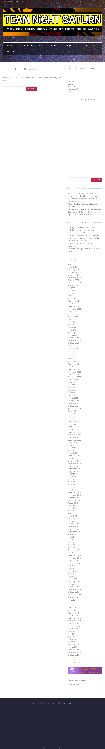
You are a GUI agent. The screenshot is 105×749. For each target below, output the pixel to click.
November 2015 (74, 589)
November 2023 (74, 340)
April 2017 (72, 545)
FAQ (79, 46)
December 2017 (74, 524)
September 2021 (74, 408)
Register (71, 81)
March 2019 (72, 484)
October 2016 (73, 560)
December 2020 (74, 432)
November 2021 (74, 403)
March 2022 (72, 393)
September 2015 (74, 594)
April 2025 (72, 296)
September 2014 (74, 626)
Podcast (55, 46)
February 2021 (73, 427)
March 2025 (72, 298)
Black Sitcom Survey (87, 227)
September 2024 (74, 314)
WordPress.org (74, 92)
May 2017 (71, 542)
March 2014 (72, 642)
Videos (42, 46)
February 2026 (73, 269)
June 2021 (72, 416)
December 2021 (74, 401)
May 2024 (71, 324)
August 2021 (73, 411)
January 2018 (73, 521)
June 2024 (72, 322)
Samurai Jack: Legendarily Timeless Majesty (84, 209)
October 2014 (73, 623)
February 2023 (73, 364)
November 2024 (74, 309)
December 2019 (74, 461)
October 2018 (73, 498)
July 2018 (71, 505)
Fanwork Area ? (74, 684)
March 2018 (72, 516)
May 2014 (71, 636)
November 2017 (74, 526)
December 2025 (74, 275)
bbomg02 (72, 243)
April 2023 (72, 359)
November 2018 (74, 495)
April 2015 (72, 608)
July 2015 (71, 600)
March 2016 (72, 579)
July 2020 (71, 445)
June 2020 (72, 448)
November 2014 (74, 621)
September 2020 (74, 440)
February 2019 (73, 487)
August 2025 (73, 285)
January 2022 (73, 398)
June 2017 (72, 539)
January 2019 (73, 490)
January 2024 (73, 335)
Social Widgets (44, 748)
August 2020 (73, 443)
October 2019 (73, 466)
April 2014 (72, 639)
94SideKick (72, 249)
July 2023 (71, 351)
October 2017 (73, 529)
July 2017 (71, 537)
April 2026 (72, 264)
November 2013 (74, 652)
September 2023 (74, 346)
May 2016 (71, 574)
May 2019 (71, 479)
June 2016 (72, 571)
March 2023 (72, 361)
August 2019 (73, 471)
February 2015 (73, 613)
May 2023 (71, 356)
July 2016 (71, 568)
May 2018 (71, 511)
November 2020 (74, 435)
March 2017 (72, 547)
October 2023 (73, 343)
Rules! (68, 46)
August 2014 (73, 629)
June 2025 (72, 290)
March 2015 (72, 610)
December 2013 (74, 649)
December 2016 (74, 555)
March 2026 (72, 267)
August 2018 (73, 503)
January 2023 (73, 366)
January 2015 (73, 615)
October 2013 (73, 655)
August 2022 (73, 380)
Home (10, 46)
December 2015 (74, 587)
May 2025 (71, 293)
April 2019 (72, 482)
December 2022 (74, 369)
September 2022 (74, 377)
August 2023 (73, 348)
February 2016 (73, 581)
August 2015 (73, 597)
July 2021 (71, 414)
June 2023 (72, 353)
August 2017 (73, 534)
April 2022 (72, 390)
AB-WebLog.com (60, 748)
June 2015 (72, 602)
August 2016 (73, 566)
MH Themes (67, 703)
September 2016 (74, 563)
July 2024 (71, 319)
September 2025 (74, 283)
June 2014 (72, 634)
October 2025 (73, 280)
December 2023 (74, 338)
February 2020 (73, 456)
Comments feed (74, 89)
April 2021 (72, 421)
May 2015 (71, 605)
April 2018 (72, 513)
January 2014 (73, 647)
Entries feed (72, 86)
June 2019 (72, 477)
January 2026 (73, 272)
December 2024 (74, 306)
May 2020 (71, 450)
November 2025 (74, 277)
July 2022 (71, 382)
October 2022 (73, 374)
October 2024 (73, 311)
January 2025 (73, 304)
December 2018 (74, 492)
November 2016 (74, 558)
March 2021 (72, 424)
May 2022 (71, 387)
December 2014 (74, 618)
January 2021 (73, 429)
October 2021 (73, 406)
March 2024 (72, 330)
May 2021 (71, 419)
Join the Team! (25, 46)
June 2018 (72, 508)
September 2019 (74, 469)
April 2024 (72, 327)
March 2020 (72, 453)
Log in (70, 84)
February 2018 (73, 518)
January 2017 (73, 552)
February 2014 (73, 644)
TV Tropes (91, 46)
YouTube (11, 52)
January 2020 (73, 458)
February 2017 (73, 550)
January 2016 (73, 584)
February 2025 (73, 301)
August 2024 (73, 317)
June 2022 (72, 385)
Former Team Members (77, 681)
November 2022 (74, 372)
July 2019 (71, 474)
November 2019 (74, 463)
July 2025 (71, 288)
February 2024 (73, 332)
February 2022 (73, 395)
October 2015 (73, 592)
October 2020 (73, 437)
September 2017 (74, 532)
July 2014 (71, 631)
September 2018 (74, 500)
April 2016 (72, 576)
